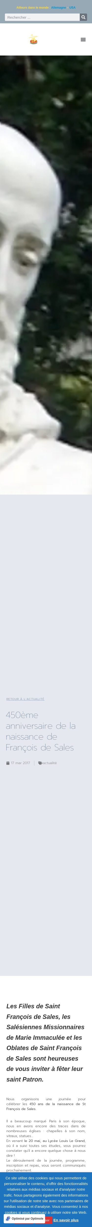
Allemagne (58, 7)
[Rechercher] (83, 17)
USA (72, 7)
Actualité (50, 763)
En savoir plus (66, 1220)
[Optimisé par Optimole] (24, 1218)
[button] (83, 39)
